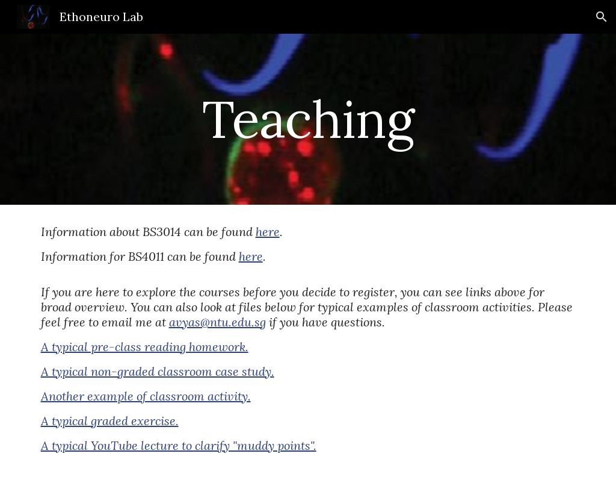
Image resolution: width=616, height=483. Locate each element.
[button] (601, 16)
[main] (308, 119)
